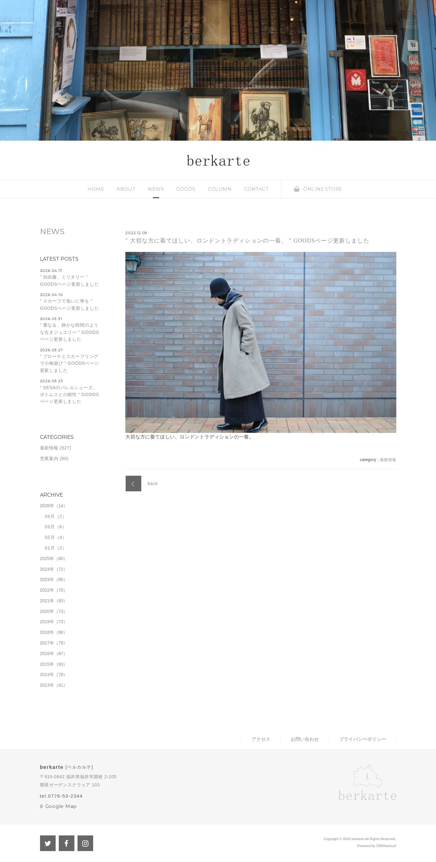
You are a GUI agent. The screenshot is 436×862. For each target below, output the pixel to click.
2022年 (47, 590)
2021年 (47, 600)
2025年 (47, 558)
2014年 (47, 674)
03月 (50, 526)
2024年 (47, 569)
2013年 (47, 685)
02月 (50, 537)
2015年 (47, 664)
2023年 (47, 579)
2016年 (47, 653)
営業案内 (49, 458)
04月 (50, 516)
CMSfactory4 (386, 846)
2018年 (47, 632)
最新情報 (388, 460)
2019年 (47, 621)
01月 (50, 547)
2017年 (47, 642)
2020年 (47, 611)
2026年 (47, 505)
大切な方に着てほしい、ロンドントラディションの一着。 (189, 436)
